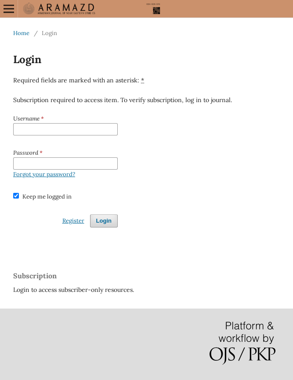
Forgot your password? (44, 174)
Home (21, 33)
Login (104, 220)
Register (73, 220)
